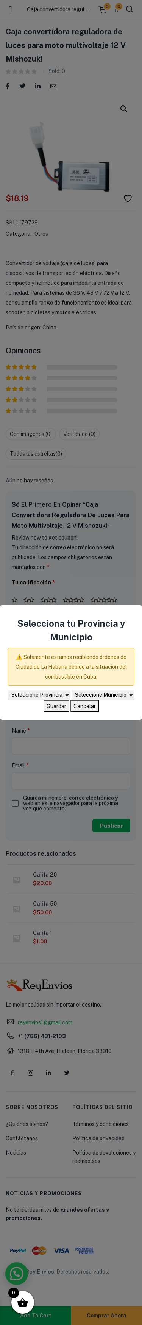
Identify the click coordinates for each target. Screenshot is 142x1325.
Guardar (56, 706)
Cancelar (84, 706)
